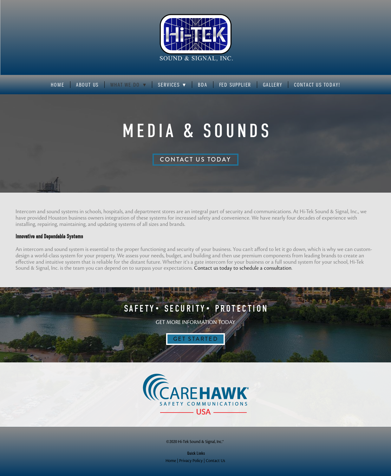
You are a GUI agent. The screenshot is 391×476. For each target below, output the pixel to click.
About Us (87, 85)
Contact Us (215, 460)
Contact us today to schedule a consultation (242, 268)
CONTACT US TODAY (195, 159)
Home (57, 85)
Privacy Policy (191, 460)
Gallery (272, 85)
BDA (202, 85)
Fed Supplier (235, 85)
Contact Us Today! (317, 85)
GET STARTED (195, 339)
